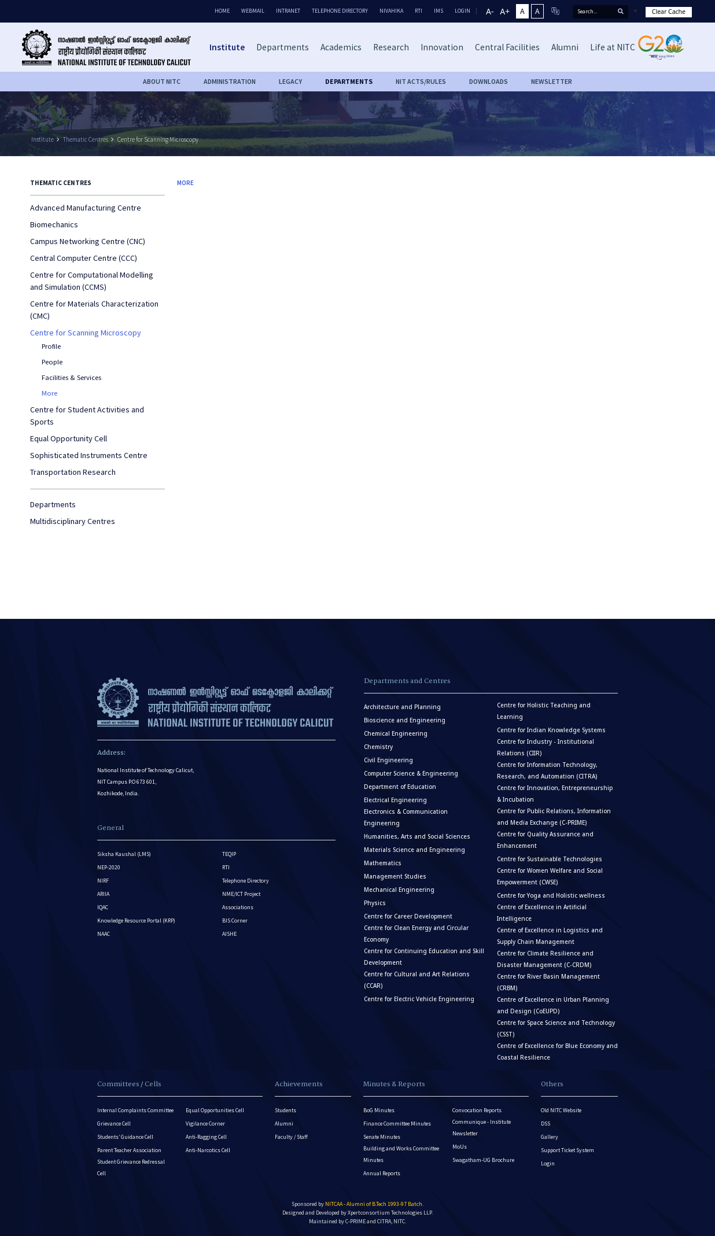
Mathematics (382, 863)
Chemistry (378, 747)
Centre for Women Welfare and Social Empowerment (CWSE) (550, 876)
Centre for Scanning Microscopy (157, 139)
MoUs (459, 1146)
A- (489, 11)
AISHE (229, 934)
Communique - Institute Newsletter (481, 1127)
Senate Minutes (381, 1137)
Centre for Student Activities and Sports (87, 415)
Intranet (288, 10)
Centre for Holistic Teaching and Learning (544, 711)
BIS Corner (235, 920)
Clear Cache (668, 12)
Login (548, 1163)
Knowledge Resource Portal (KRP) (136, 920)
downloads (488, 81)
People (52, 361)
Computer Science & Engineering (411, 773)
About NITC (161, 81)
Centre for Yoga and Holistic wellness (551, 895)
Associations (237, 907)
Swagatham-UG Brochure (483, 1160)
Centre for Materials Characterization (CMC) (94, 309)
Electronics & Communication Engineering (406, 817)
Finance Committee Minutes (397, 1123)
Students (285, 1110)
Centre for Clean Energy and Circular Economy (416, 933)
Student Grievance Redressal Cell (131, 1167)
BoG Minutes (379, 1110)
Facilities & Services (71, 377)
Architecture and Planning (402, 707)
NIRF (103, 880)
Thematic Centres (85, 139)
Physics (375, 903)
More (49, 393)
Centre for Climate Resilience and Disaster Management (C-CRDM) (545, 959)
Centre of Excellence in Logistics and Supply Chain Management (550, 936)
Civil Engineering (388, 760)
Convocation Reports (477, 1110)
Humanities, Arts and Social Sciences (417, 836)
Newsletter (551, 81)
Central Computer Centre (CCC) (83, 258)
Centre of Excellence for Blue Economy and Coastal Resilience (557, 1051)
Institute (42, 139)
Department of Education (400, 787)
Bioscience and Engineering (404, 720)
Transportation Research (73, 472)
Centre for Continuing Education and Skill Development (424, 956)
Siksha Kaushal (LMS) (124, 854)
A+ (505, 11)
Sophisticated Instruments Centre (89, 455)
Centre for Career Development (408, 916)
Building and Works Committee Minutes (401, 1154)
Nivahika (391, 10)
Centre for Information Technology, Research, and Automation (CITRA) (547, 770)
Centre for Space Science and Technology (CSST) (556, 1028)
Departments (53, 504)
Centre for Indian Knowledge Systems (551, 730)
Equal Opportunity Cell (68, 438)
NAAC (103, 934)
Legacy (290, 81)
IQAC (102, 907)
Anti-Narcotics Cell (208, 1150)
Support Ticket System (567, 1150)
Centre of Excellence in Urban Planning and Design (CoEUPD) (553, 1005)
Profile (51, 346)
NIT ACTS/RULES (421, 81)
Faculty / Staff (291, 1137)
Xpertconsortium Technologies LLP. (390, 1212)
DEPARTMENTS (349, 81)
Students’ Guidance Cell (125, 1137)
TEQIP (229, 854)
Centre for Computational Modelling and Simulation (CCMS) (91, 281)
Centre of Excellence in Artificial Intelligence (542, 913)
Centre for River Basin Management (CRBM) (548, 982)
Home (222, 10)
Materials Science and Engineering (414, 850)
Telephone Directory (340, 10)
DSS (545, 1123)
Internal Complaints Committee (135, 1110)
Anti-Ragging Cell (206, 1137)
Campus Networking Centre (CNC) (87, 241)
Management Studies (395, 876)
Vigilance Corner (205, 1123)
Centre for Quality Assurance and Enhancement (545, 840)
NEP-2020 (108, 867)
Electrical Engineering (395, 800)
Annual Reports (381, 1173)
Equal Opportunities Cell (215, 1110)
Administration (230, 81)
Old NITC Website (561, 1110)
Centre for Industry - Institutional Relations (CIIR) (545, 747)
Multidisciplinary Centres (72, 521)
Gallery (549, 1137)
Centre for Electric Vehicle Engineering (419, 999)
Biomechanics (54, 224)
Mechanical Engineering (399, 890)
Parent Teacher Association (129, 1150)
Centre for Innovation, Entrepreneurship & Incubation (555, 793)
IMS (438, 10)
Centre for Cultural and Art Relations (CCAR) (417, 980)
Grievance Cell (114, 1123)
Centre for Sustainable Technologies (549, 859)
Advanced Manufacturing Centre (85, 207)
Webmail (252, 10)
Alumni (284, 1123)
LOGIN (462, 10)
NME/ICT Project (241, 894)
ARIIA (103, 894)
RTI (418, 10)
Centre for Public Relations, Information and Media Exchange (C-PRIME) (554, 817)
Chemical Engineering (395, 733)
